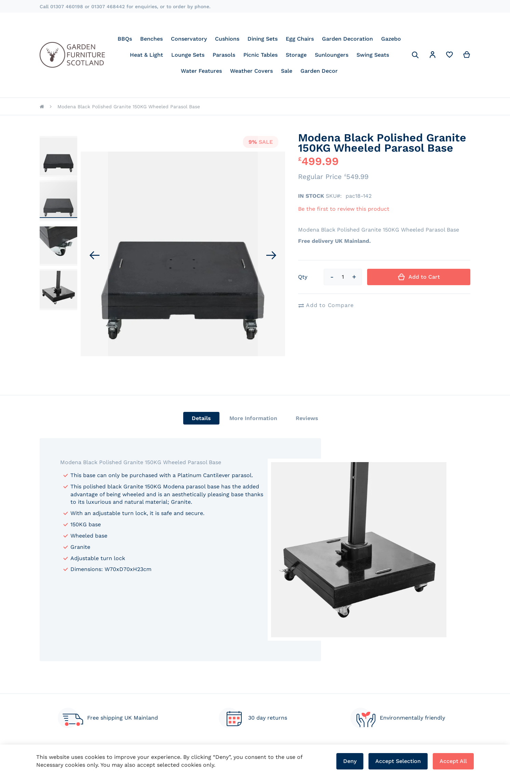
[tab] (201, 418)
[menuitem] (124, 39)
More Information (253, 418)
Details (201, 418)
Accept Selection (398, 761)
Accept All (453, 761)
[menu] (259, 55)
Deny (350, 761)
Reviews (307, 418)
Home (42, 106)
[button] (432, 55)
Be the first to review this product (343, 209)
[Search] (415, 55)
